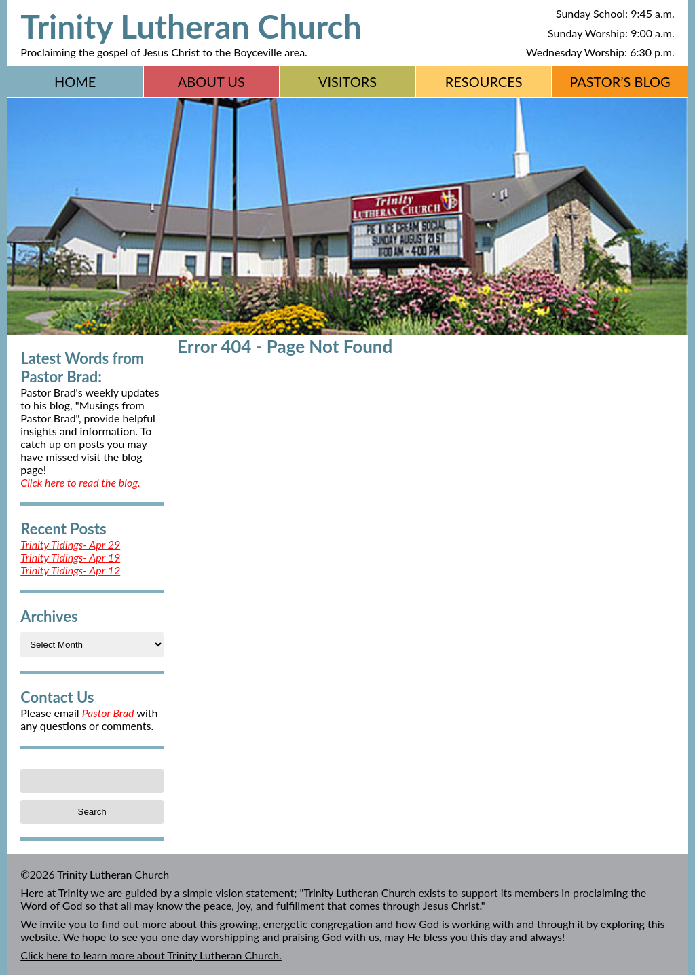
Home (75, 81)
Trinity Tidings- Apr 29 (70, 544)
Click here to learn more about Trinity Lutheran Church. (151, 955)
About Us (211, 81)
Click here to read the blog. (80, 482)
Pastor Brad (108, 712)
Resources (484, 81)
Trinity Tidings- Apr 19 (70, 557)
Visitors (347, 81)
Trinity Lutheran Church (191, 26)
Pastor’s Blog (620, 81)
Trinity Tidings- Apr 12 (70, 570)
